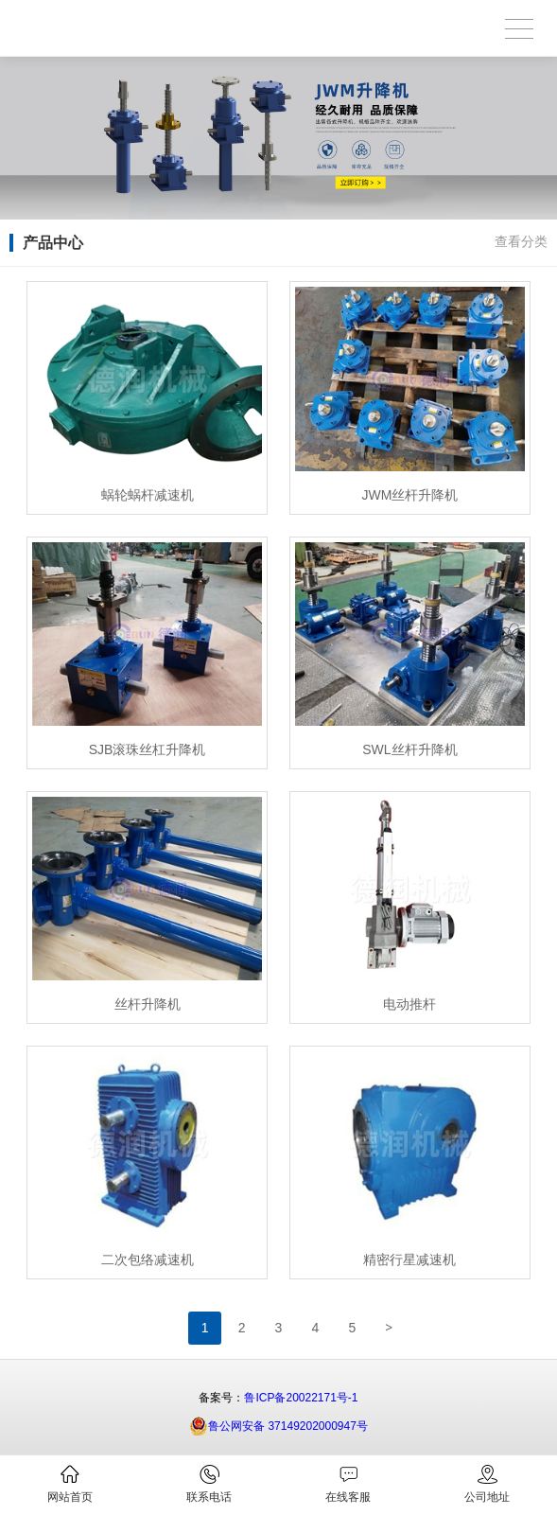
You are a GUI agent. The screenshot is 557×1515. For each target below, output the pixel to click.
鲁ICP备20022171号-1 (300, 1397)
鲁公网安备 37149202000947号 (278, 1426)
